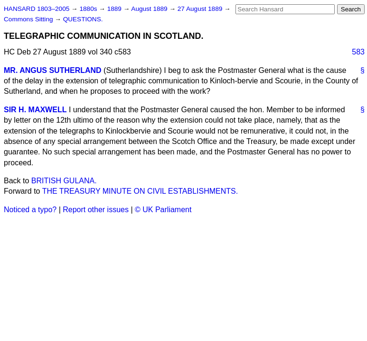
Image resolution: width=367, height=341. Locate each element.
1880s (89, 8)
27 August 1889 (201, 8)
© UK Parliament (163, 210)
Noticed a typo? (30, 210)
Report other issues (96, 210)
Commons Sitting (29, 19)
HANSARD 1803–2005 (36, 8)
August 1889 (150, 8)
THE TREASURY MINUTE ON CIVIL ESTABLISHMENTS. (140, 191)
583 (358, 52)
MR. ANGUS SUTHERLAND (53, 70)
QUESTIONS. (83, 19)
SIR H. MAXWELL (35, 110)
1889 (115, 8)
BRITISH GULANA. (64, 181)
